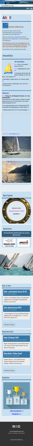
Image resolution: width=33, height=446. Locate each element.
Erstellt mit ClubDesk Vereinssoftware (16, 433)
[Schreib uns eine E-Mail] (19, 426)
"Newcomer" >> (15, 39)
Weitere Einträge (9, 325)
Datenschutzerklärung (16, 439)
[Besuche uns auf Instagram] (16, 426)
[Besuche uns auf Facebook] (14, 426)
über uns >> (17, 34)
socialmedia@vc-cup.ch (14, 133)
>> (15, 70)
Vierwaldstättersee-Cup (7, 6)
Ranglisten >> (16, 414)
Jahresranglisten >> (16, 411)
